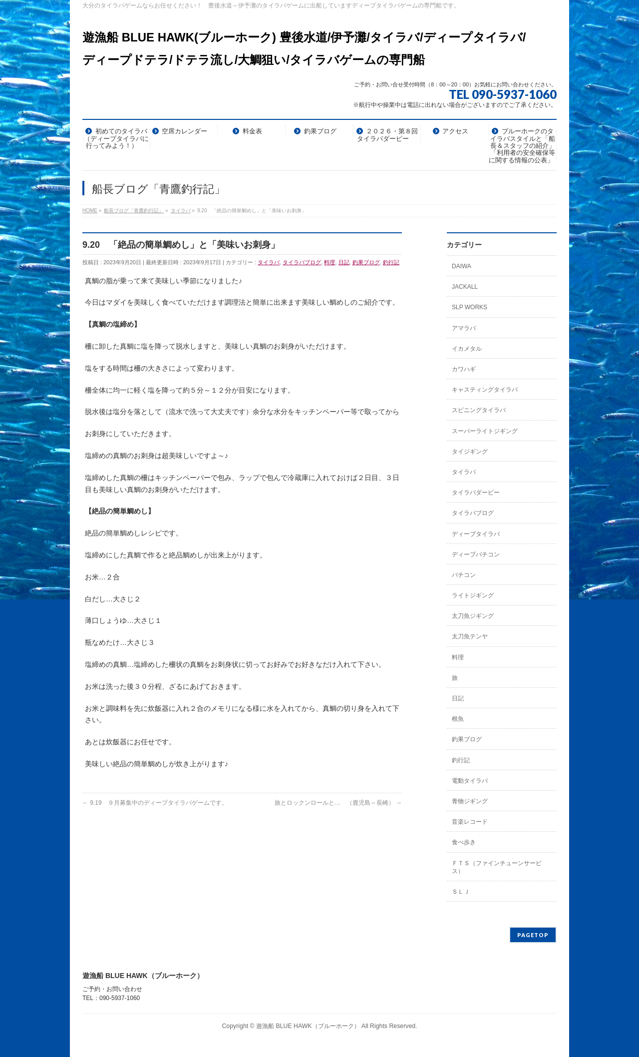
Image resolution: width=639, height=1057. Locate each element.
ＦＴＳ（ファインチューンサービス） (497, 867)
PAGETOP (533, 935)
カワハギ (464, 369)
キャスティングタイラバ (485, 389)
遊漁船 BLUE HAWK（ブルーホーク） (308, 1026)
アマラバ (464, 328)
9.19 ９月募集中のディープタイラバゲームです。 (155, 802)
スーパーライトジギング (485, 431)
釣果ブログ (366, 262)
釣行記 (391, 262)
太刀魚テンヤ (470, 636)
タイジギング (470, 451)
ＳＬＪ (461, 891)
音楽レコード (470, 821)
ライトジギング (473, 595)
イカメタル (467, 348)
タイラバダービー (476, 492)
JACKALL (465, 286)
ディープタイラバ (476, 533)
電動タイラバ (470, 780)
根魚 (458, 718)
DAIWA (461, 266)
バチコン (464, 574)
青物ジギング (470, 801)
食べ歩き (464, 842)
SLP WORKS (469, 307)
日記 (343, 262)
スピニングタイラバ (479, 410)
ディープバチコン (476, 554)
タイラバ (269, 262)
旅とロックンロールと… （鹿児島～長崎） (338, 802)
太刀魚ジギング (473, 615)
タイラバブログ (302, 262)
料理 (329, 262)
